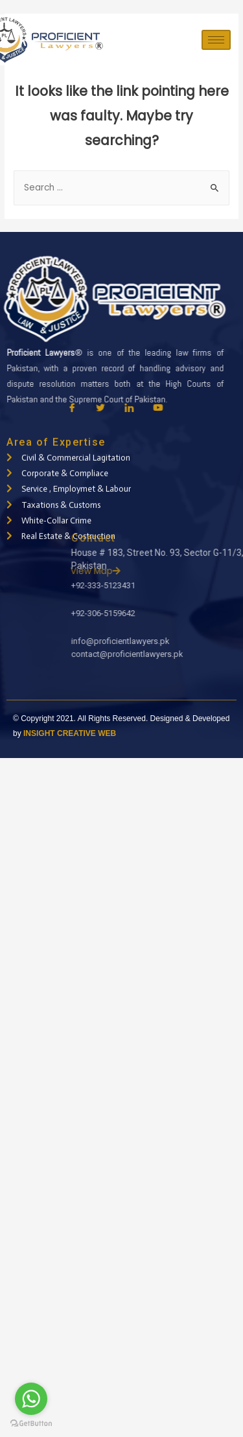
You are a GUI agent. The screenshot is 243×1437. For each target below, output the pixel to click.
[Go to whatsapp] (31, 1399)
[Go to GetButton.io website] (31, 1424)
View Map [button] (179, 571)
